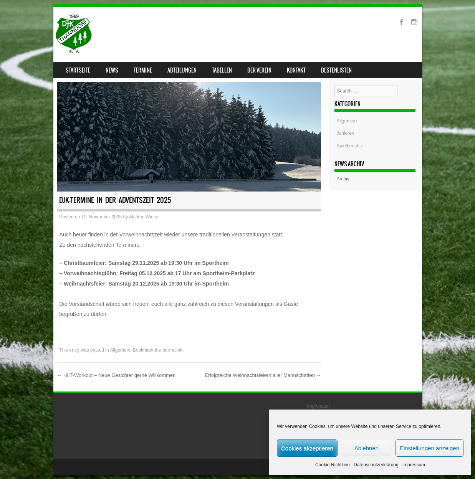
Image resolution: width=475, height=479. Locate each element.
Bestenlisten (336, 70)
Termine (143, 70)
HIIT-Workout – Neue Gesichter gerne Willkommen (116, 375)
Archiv (343, 179)
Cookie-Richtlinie (332, 464)
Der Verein (259, 70)
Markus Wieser (144, 217)
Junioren (345, 133)
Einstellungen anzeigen (429, 448)
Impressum (413, 464)
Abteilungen (182, 70)
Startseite (78, 70)
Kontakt (296, 70)
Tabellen (222, 70)
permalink (172, 350)
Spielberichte (350, 146)
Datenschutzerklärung (376, 464)
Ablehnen (366, 448)
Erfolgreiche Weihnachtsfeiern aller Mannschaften (263, 375)
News (112, 70)
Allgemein (120, 350)
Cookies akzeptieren (307, 448)
